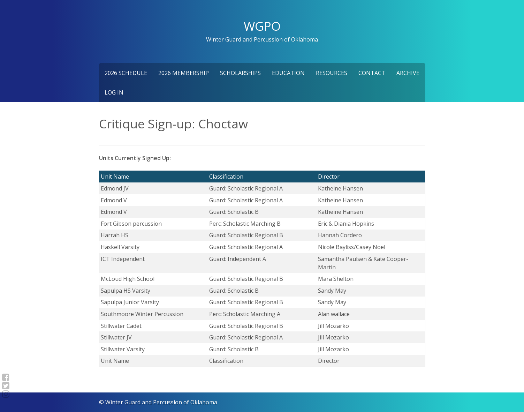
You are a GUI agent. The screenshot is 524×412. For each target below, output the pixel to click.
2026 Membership (183, 73)
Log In (114, 92)
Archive (407, 73)
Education (288, 73)
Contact (371, 73)
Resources (331, 73)
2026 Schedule (126, 73)
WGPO (262, 25)
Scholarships (240, 73)
